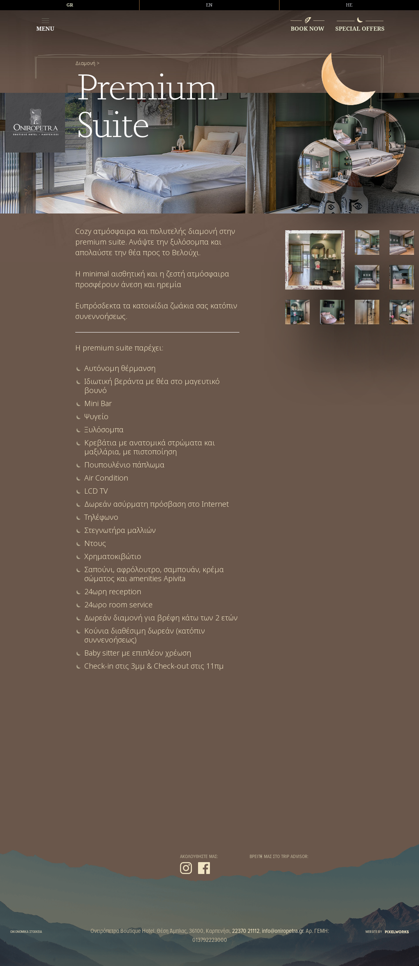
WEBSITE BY (387, 932)
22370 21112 (245, 931)
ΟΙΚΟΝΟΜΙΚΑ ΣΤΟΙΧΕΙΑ (26, 932)
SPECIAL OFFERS (360, 28)
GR (69, 5)
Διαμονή (85, 63)
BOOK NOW (307, 28)
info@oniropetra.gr (282, 931)
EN (209, 5)
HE (349, 5)
